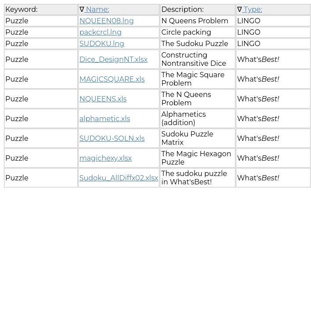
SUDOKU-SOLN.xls (112, 138)
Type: (252, 9)
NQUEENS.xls (103, 99)
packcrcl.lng (101, 32)
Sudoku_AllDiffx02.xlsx (119, 178)
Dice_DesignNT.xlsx (114, 59)
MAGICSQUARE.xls (112, 79)
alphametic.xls (105, 119)
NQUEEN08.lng (107, 21)
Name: (96, 9)
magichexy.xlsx (106, 158)
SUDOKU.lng (102, 44)
